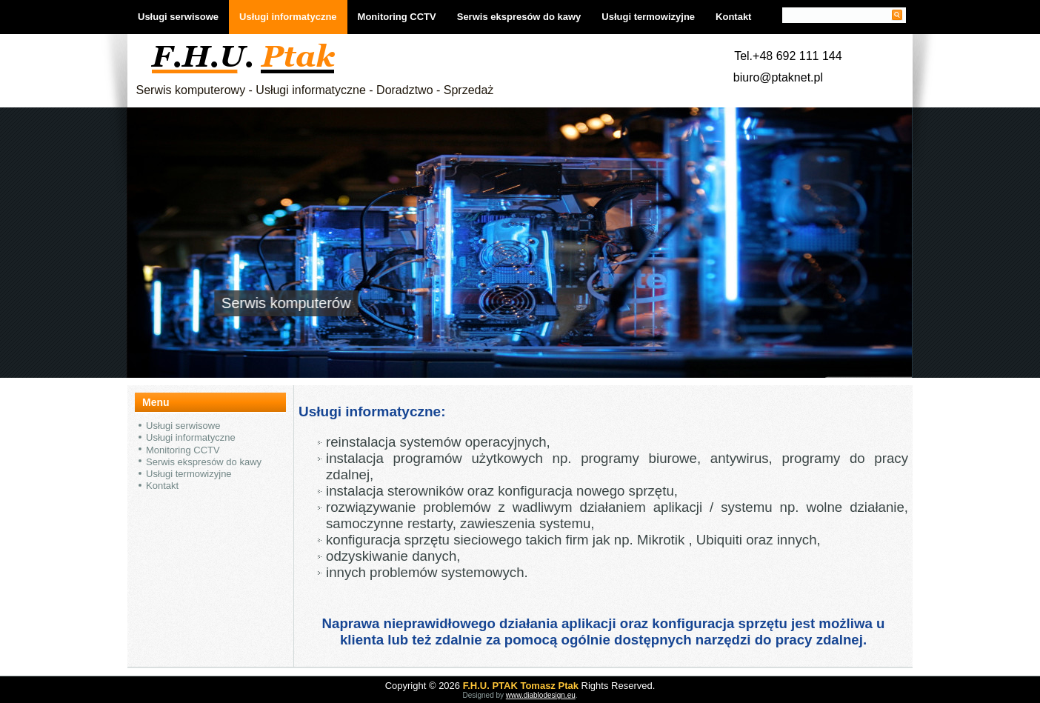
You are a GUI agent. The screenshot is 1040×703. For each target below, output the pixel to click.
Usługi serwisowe (178, 16)
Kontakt (733, 16)
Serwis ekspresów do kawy (519, 16)
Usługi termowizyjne (648, 16)
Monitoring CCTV (397, 16)
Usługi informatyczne (287, 16)
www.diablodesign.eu (541, 695)
